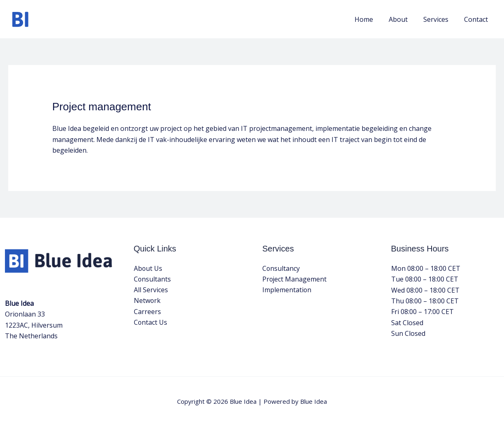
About (404, 19)
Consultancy (281, 268)
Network (147, 300)
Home (372, 19)
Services (439, 19)
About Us (148, 268)
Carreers (147, 311)
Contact (477, 19)
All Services (151, 290)
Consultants (152, 279)
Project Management (294, 279)
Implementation (287, 290)
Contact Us (151, 322)
